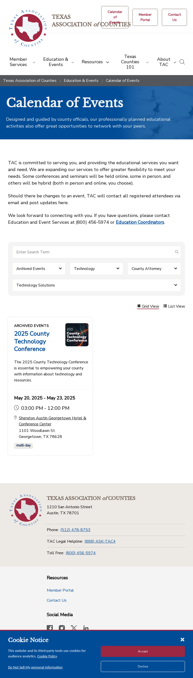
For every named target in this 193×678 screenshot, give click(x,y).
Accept (143, 651)
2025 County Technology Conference (31, 341)
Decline (143, 666)
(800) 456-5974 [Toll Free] (81, 552)
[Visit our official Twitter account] (74, 628)
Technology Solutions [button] (35, 285)
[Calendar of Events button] (114, 17)
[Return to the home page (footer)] (25, 509)
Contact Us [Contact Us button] (57, 600)
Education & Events (81, 80)
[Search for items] (92, 252)
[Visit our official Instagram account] (62, 628)
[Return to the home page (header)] (28, 28)
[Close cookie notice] (182, 639)
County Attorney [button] (146, 268)
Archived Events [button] (30, 268)
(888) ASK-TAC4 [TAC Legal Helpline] (100, 541)
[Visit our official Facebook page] (50, 628)
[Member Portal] (145, 17)
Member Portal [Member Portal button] (60, 590)
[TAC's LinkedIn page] (86, 628)
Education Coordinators (140, 222)
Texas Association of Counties (30, 80)
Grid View (148, 306)
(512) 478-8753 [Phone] (75, 529)
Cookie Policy (47, 656)
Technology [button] (84, 268)
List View (174, 306)
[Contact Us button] (174, 17)
